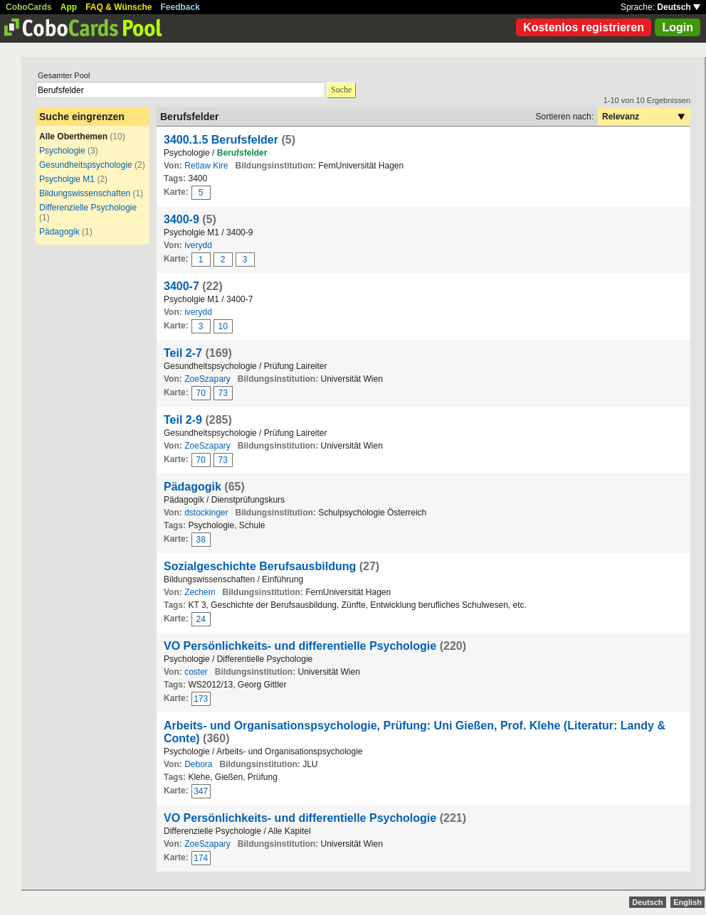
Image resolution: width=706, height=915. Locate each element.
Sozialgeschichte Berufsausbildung (260, 566)
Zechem (199, 592)
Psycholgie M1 (67, 179)
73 (223, 393)
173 (201, 699)
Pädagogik (59, 232)
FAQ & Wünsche (118, 7)
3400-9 (181, 219)
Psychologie (62, 151)
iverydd (198, 245)
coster (196, 672)
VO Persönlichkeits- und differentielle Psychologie (300, 646)
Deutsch (678, 7)
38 (201, 540)
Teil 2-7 (183, 353)
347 (201, 791)
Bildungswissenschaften (84, 193)
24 (201, 619)
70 (201, 393)
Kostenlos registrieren (583, 27)
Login (677, 27)
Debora (198, 764)
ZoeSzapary (207, 379)
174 (201, 858)
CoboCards (29, 7)
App (68, 7)
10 (223, 326)
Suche (341, 90)
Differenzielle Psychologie (88, 208)
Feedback (180, 7)
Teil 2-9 (183, 420)
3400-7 (181, 286)
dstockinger (206, 513)
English (687, 902)
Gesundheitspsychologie (85, 165)
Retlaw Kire (206, 166)
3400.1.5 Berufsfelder (221, 140)
